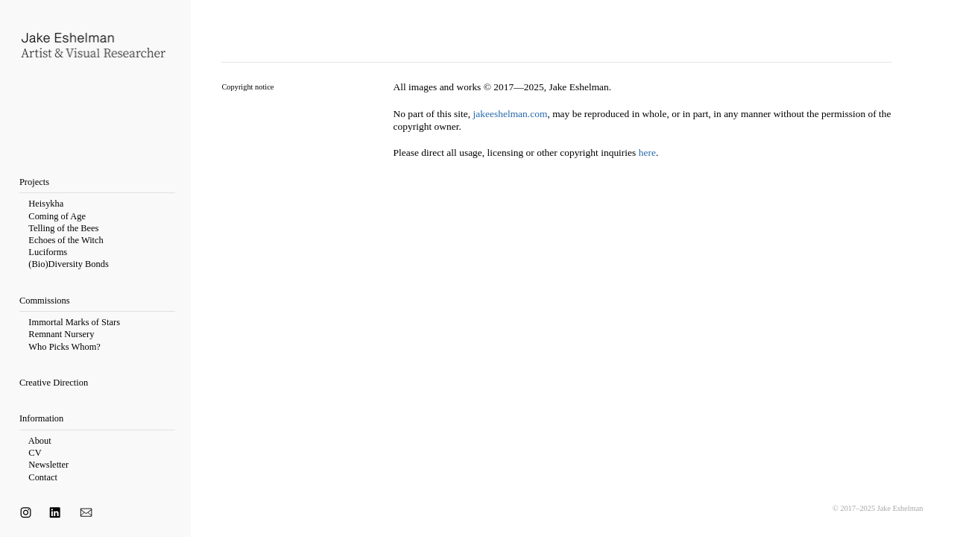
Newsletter (48, 464)
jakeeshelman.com (510, 113)
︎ (54, 513)
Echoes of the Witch (65, 240)
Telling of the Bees (63, 228)
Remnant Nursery (61, 334)
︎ (87, 513)
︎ (25, 513)
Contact (41, 477)
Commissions (44, 300)
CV (34, 453)
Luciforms (47, 252)
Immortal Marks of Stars (74, 322)
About (41, 441)
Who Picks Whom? (64, 347)
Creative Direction (53, 382)
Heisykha (45, 203)
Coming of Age (57, 216)
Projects (34, 182)
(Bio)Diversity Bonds (68, 264)
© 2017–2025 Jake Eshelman (878, 508)
